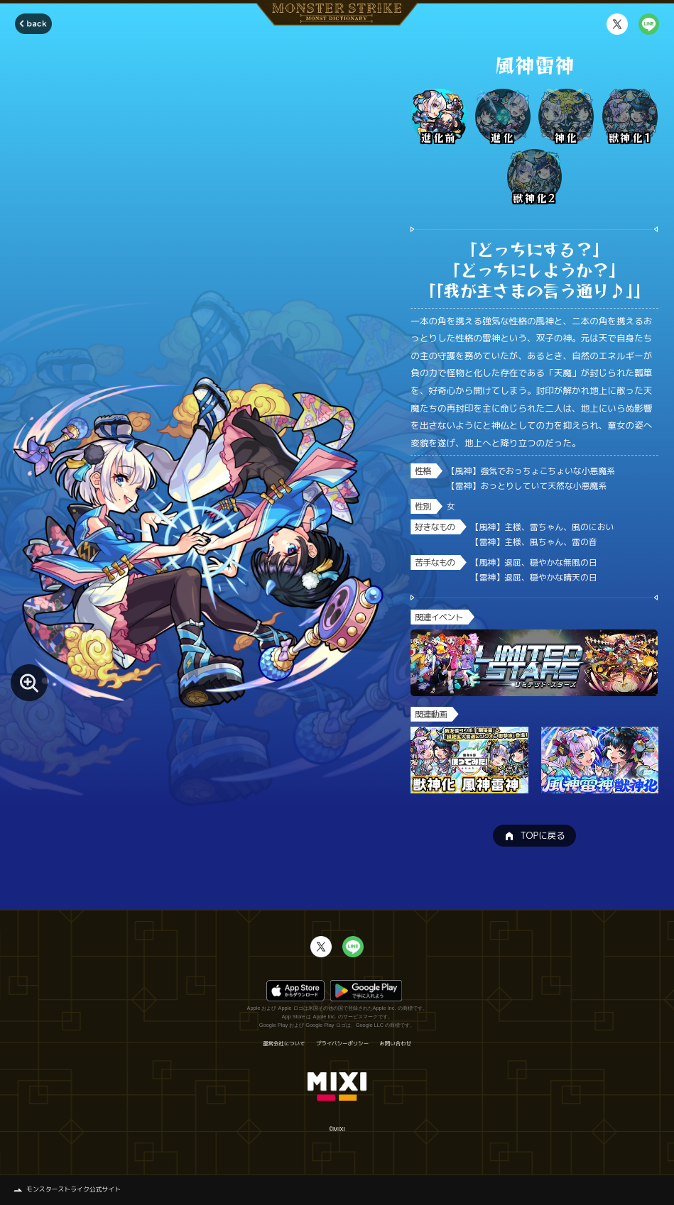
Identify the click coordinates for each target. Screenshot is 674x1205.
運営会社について (284, 1043)
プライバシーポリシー (342, 1043)
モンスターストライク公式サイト (73, 1189)
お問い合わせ (395, 1043)
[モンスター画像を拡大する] (29, 682)
